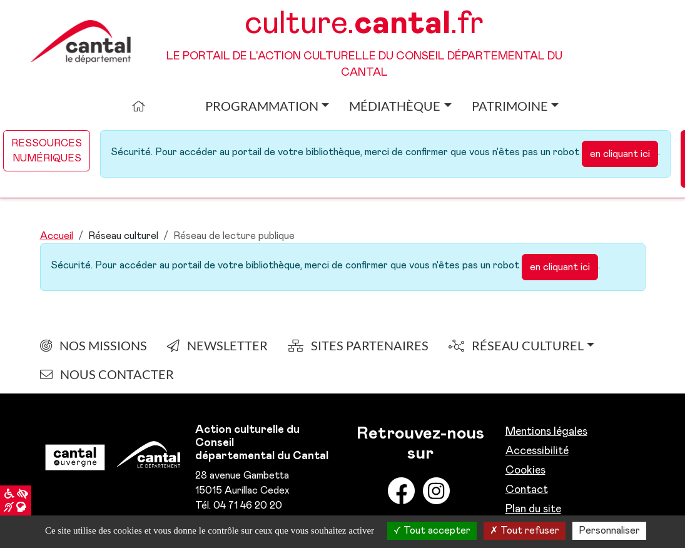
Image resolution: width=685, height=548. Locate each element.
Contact (526, 489)
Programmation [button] (261, 105)
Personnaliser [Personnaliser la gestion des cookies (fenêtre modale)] (609, 530)
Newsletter (217, 345)
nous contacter (107, 374)
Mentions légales (546, 431)
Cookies (525, 470)
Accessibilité (537, 451)
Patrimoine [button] (510, 105)
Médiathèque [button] (394, 105)
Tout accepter (431, 530)
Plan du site (533, 509)
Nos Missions (93, 345)
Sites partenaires (358, 345)
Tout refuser (524, 530)
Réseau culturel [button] (516, 345)
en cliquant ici (620, 154)
